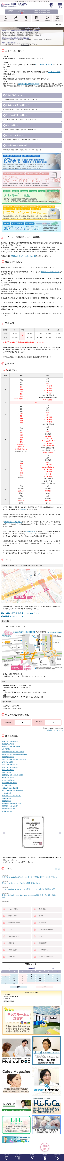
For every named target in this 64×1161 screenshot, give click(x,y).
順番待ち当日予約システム (13, 522)
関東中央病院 (6, 798)
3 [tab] (15, 852)
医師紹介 (23, 509)
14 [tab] (52, 852)
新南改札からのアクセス (12, 616)
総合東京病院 (6, 801)
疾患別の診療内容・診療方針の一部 (23, 256)
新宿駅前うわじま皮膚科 (10, 806)
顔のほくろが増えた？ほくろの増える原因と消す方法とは (21, 883)
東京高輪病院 (6, 793)
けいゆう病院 (6, 785)
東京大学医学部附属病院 (10, 741)
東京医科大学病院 (8, 770)
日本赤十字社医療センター (11, 746)
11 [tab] (42, 852)
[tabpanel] (33, 832)
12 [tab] (45, 852)
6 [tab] (25, 852)
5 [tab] (22, 852)
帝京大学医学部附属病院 (10, 767)
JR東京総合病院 (7, 762)
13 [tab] (49, 852)
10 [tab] (38, 852)
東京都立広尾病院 (8, 757)
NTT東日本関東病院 (8, 780)
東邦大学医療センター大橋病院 (12, 790)
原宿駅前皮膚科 (7, 811)
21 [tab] (40, 854)
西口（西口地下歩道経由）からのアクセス (20, 613)
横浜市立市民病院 (8, 777)
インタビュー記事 (54, 72)
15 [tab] (55, 852)
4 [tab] (18, 852)
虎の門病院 (6, 749)
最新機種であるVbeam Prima (28, 84)
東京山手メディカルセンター (11, 796)
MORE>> (58, 869)
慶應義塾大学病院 (8, 744)
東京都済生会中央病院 (9, 783)
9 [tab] (35, 852)
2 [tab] (11, 852)
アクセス (9, 559)
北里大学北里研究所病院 (10, 788)
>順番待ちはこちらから (55, 730)
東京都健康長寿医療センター (11, 803)
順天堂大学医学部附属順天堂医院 (13, 752)
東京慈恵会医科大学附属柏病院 (12, 775)
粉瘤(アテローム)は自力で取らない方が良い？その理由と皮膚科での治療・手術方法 (29, 877)
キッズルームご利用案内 (43, 65)
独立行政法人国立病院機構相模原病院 (14, 754)
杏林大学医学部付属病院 (10, 764)
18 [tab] (30, 854)
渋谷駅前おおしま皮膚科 (31, 992)
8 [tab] (32, 852)
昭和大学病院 (6, 772)
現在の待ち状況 (30, 531)
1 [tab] (8, 852)
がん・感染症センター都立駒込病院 (14, 759)
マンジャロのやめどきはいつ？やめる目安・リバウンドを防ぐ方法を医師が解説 (28, 889)
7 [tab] (28, 852)
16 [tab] (59, 852)
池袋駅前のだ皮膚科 (8, 809)
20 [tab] (37, 854)
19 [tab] (33, 854)
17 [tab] (27, 854)
